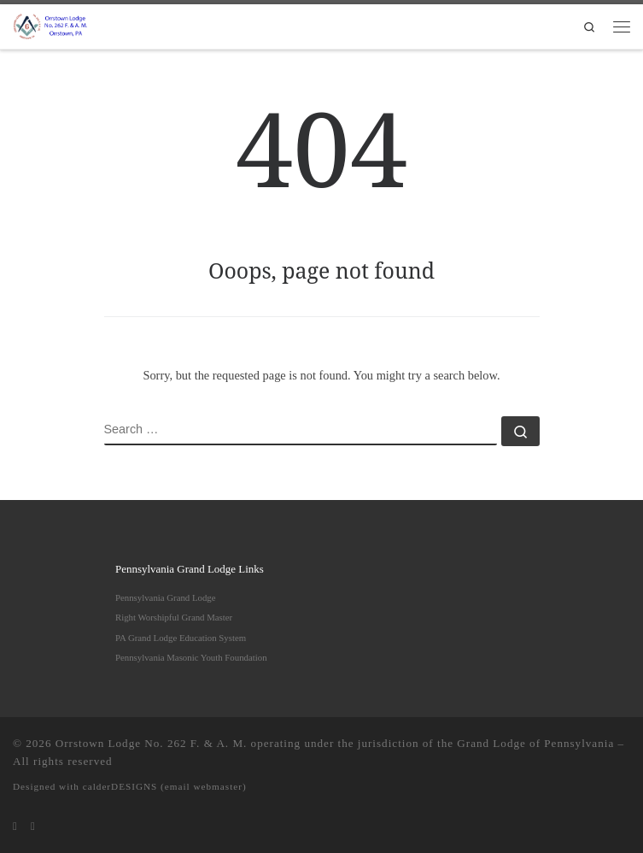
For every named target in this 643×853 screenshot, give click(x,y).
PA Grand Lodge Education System (180, 637)
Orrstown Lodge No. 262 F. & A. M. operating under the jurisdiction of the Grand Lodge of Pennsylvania (335, 743)
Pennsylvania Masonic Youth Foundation (191, 657)
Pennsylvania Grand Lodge (165, 597)
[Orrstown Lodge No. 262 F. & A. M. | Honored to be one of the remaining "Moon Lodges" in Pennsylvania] (51, 25)
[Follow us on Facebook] (33, 826)
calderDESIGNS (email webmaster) (165, 786)
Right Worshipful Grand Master (173, 617)
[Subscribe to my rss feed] (15, 826)
